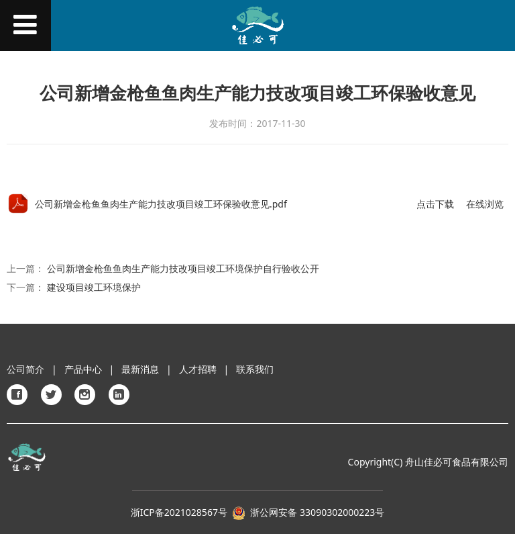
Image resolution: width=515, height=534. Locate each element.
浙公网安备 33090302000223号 (317, 512)
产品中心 (83, 369)
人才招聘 (198, 369)
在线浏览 (485, 203)
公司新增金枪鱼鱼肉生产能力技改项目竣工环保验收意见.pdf (161, 203)
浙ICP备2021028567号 (179, 512)
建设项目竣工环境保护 (94, 287)
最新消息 (140, 369)
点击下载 (435, 203)
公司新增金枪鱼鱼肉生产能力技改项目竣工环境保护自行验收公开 (183, 268)
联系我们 (255, 369)
